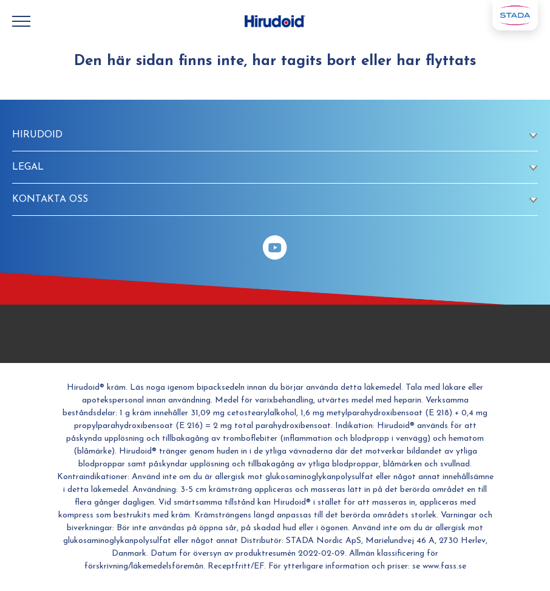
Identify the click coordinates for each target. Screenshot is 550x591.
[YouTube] (275, 247)
